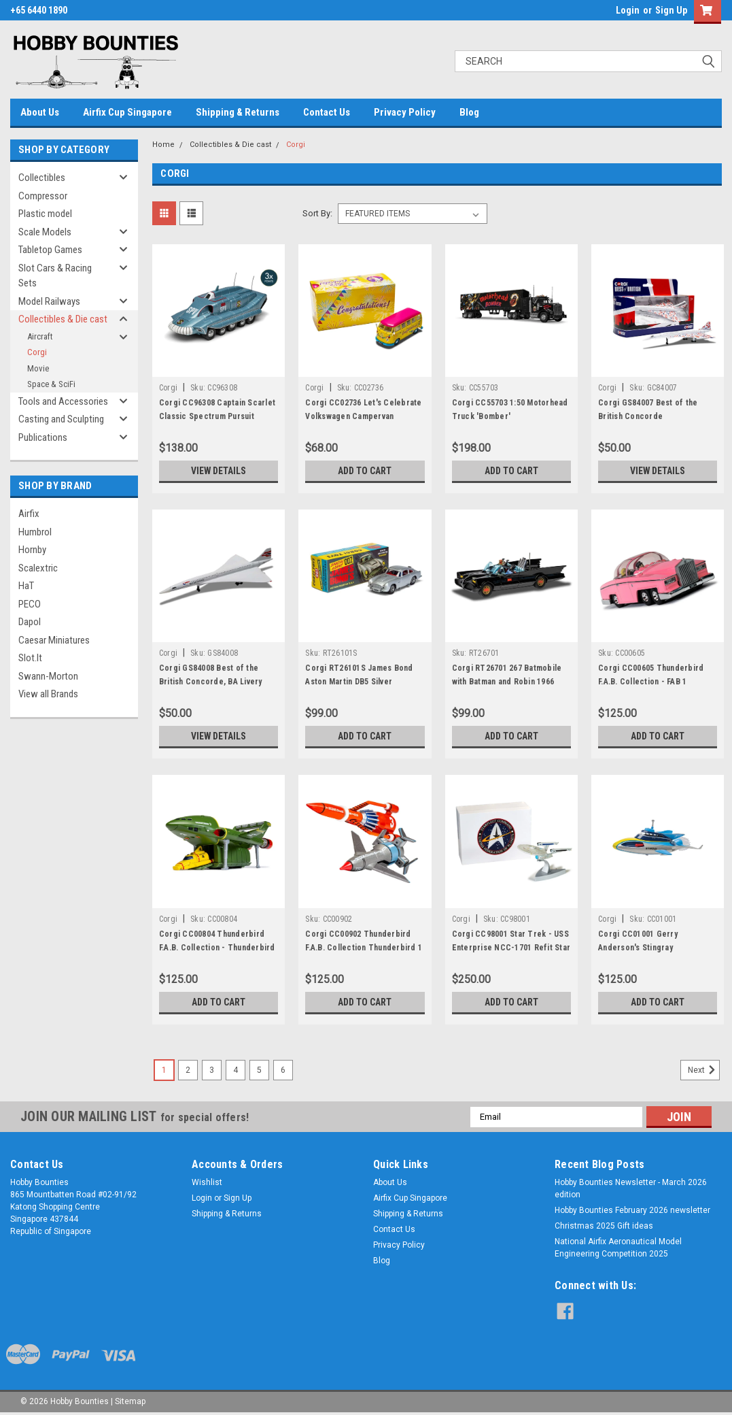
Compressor (42, 196)
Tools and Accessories (63, 401)
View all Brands (48, 694)
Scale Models (44, 232)
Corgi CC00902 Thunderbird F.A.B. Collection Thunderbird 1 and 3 (363, 947)
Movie (38, 368)
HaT (26, 586)
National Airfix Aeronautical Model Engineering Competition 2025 (618, 1248)
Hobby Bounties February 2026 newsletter (632, 1210)
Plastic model (45, 213)
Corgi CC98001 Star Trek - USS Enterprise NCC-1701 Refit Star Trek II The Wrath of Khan (511, 947)
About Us (39, 112)
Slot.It (30, 658)
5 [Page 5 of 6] (259, 1070)
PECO (29, 604)
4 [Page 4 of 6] (235, 1070)
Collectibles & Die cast (62, 319)
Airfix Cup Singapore (127, 112)
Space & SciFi (51, 384)
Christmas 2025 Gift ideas (604, 1226)
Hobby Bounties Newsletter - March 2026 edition (631, 1188)
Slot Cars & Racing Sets (55, 276)
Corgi (37, 352)
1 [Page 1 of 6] (164, 1070)
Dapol (29, 622)
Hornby (32, 550)
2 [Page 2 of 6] (188, 1070)
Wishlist (207, 1182)
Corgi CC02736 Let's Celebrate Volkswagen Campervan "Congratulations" (363, 416)
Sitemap (130, 1401)
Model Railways (49, 301)
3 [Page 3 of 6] (211, 1070)
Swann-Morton (48, 676)
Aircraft (40, 336)
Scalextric (38, 568)
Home (163, 144)
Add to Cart (364, 470)
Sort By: (317, 213)
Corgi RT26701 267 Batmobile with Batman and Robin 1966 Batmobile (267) (507, 681)
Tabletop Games (50, 250)
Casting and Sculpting (61, 419)
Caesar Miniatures (54, 640)
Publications (42, 437)
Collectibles (41, 177)
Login (628, 10)
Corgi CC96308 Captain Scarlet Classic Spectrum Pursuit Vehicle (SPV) (217, 416)
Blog (469, 112)
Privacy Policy (405, 112)
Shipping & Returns (237, 112)
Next (704, 1070)
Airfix (28, 513)
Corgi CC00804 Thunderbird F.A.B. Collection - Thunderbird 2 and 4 (217, 947)
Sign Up (671, 10)
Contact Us (326, 112)
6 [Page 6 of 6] (283, 1070)
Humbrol (35, 532)
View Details (219, 470)
